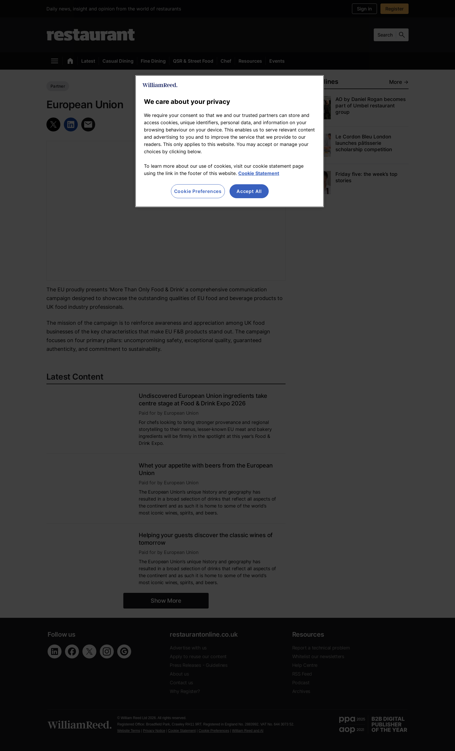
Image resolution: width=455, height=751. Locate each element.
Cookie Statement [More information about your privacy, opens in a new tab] (258, 173)
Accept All (249, 191)
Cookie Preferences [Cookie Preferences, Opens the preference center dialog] (198, 191)
